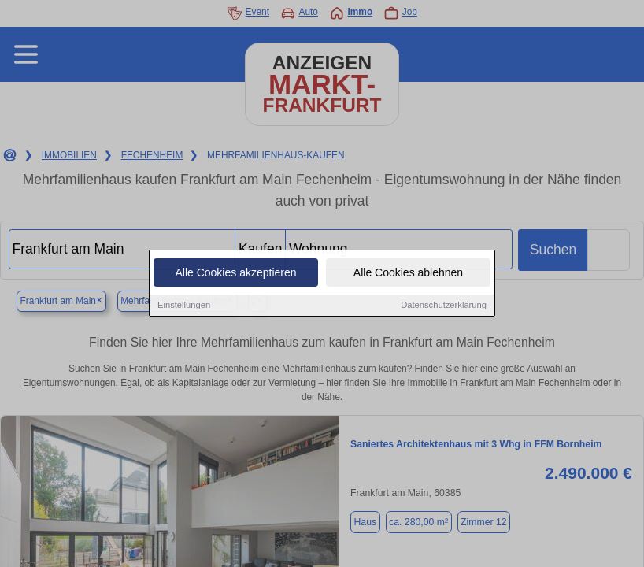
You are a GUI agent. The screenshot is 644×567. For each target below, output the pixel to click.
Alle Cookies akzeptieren (235, 273)
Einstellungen (183, 305)
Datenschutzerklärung (444, 305)
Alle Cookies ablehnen (408, 273)
